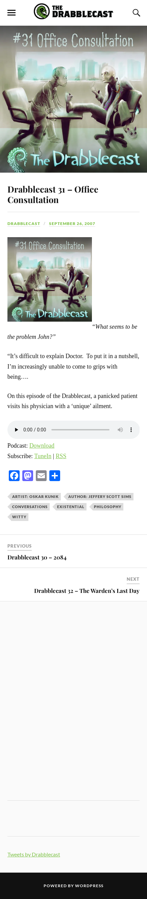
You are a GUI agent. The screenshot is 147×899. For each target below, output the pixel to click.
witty (19, 517)
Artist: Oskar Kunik (35, 496)
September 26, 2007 (72, 223)
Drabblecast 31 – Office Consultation (52, 194)
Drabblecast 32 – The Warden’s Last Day (87, 590)
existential (70, 506)
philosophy (107, 506)
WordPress (89, 885)
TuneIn (42, 456)
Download (41, 445)
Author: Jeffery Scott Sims (99, 496)
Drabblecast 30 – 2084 (37, 557)
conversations (30, 506)
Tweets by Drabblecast (33, 854)
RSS (61, 456)
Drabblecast (23, 223)
